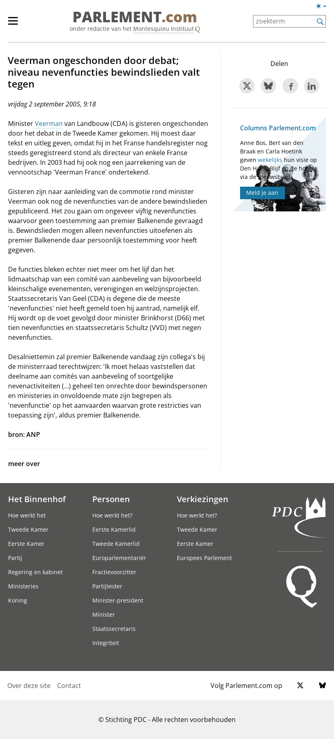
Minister (103, 614)
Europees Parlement (204, 558)
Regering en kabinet (35, 572)
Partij (15, 558)
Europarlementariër (119, 558)
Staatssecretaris (114, 629)
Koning (17, 600)
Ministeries (23, 586)
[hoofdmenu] (17, 24)
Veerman (49, 123)
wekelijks (270, 160)
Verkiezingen (202, 499)
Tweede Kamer (28, 529)
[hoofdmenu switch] (13, 24)
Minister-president (117, 600)
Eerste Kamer (26, 543)
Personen (111, 499)
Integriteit (105, 643)
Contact (69, 685)
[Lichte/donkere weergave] (324, 8)
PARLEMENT (134, 17)
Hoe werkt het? (112, 515)
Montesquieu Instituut (163, 28)
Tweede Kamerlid (116, 543)
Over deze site (29, 685)
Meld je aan (262, 192)
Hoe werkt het (27, 515)
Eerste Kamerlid (114, 529)
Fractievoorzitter (114, 572)
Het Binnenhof (37, 499)
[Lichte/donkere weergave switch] (324, 6)
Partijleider (107, 586)
